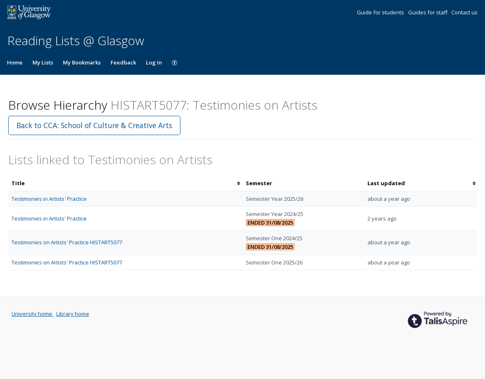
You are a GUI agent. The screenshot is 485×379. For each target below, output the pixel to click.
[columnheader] (125, 183)
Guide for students (381, 12)
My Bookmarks (82, 62)
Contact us (464, 12)
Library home (72, 313)
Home (15, 62)
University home (32, 313)
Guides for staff (428, 12)
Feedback (123, 62)
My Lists (42, 62)
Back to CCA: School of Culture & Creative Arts (94, 125)
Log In (154, 62)
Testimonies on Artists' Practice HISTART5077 (67, 242)
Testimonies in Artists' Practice (49, 198)
